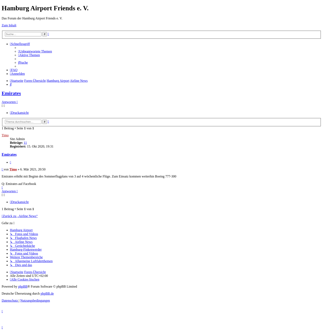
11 (25, 142)
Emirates (11, 93)
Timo (5, 135)
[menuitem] (35, 51)
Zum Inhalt (9, 25)
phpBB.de (47, 293)
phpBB (22, 286)
